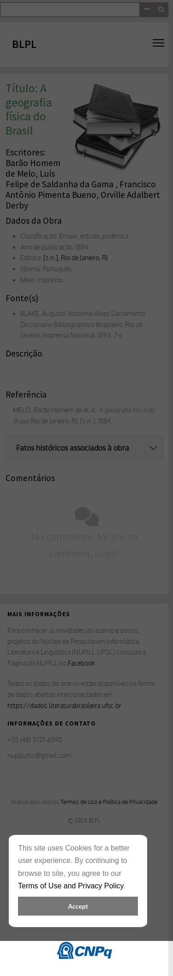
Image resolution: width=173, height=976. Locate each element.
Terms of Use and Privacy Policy (70, 886)
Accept (78, 906)
